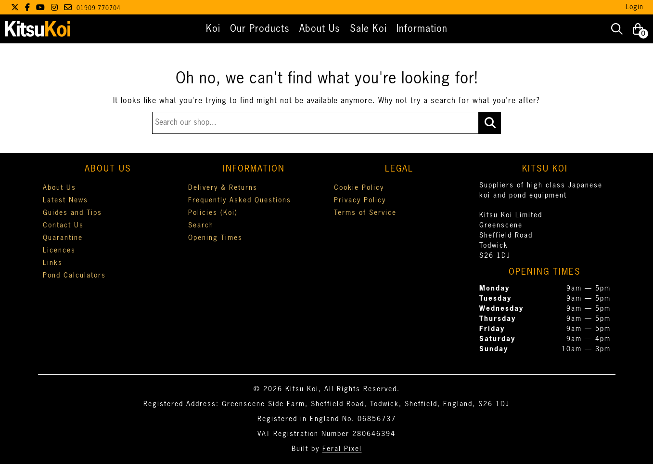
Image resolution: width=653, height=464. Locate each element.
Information (422, 29)
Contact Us (63, 225)
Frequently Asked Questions (239, 200)
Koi (213, 29)
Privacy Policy (360, 200)
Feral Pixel (342, 449)
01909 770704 (99, 9)
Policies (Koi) (213, 213)
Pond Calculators (74, 275)
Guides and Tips (72, 213)
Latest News (65, 200)
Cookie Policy (359, 188)
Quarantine (63, 238)
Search (201, 225)
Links (53, 263)
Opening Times (215, 238)
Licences (59, 250)
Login (634, 7)
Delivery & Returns (222, 188)
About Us (319, 29)
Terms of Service (365, 213)
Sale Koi (368, 29)
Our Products (260, 29)
